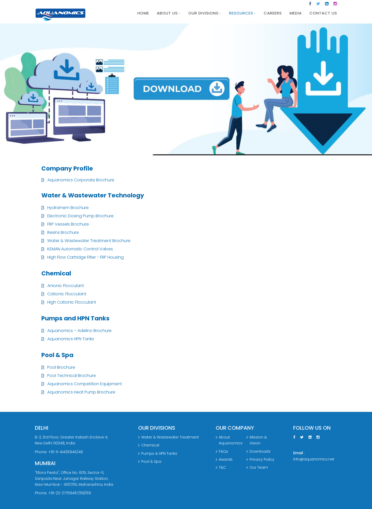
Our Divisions (203, 13)
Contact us (323, 13)
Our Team (259, 467)
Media (296, 13)
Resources (241, 13)
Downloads (260, 451)
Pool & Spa (151, 461)
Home (143, 13)
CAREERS (273, 13)
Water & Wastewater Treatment (170, 437)
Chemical (150, 445)
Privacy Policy (262, 459)
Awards (226, 459)
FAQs (223, 451)
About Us (167, 13)
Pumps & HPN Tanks (159, 453)
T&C (222, 467)
